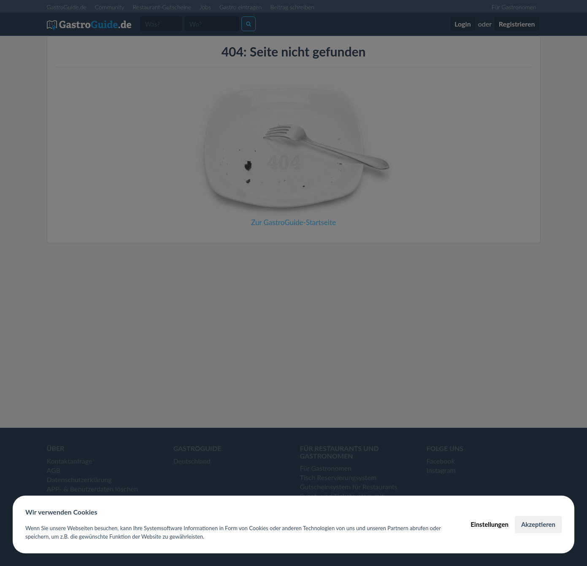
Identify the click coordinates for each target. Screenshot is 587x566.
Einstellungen (490, 524)
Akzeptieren (538, 524)
